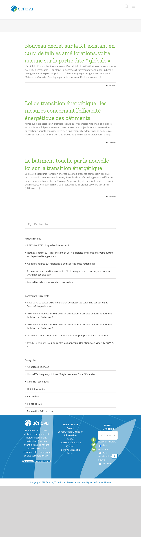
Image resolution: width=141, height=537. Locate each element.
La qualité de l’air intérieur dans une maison (50, 282)
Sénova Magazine (70, 449)
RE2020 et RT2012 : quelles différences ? (48, 245)
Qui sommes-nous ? (70, 442)
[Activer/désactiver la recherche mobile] (126, 6)
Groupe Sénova (103, 482)
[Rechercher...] (70, 224)
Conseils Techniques (38, 381)
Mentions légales (85, 482)
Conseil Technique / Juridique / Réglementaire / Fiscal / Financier (61, 374)
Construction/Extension (70, 431)
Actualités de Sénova (38, 366)
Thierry (31, 313)
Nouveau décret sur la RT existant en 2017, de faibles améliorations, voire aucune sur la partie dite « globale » (70, 53)
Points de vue (34, 403)
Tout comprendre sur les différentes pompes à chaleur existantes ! (74, 335)
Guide (70, 438)
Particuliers (33, 396)
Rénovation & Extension (40, 411)
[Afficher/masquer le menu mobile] (134, 6)
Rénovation (70, 435)
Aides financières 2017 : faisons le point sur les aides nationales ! (61, 263)
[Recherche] (29, 224)
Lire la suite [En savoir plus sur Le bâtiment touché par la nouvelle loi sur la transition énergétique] (110, 196)
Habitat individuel (36, 389)
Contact (70, 446)
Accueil (70, 428)
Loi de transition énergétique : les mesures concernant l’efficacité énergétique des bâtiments (66, 110)
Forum (70, 453)
